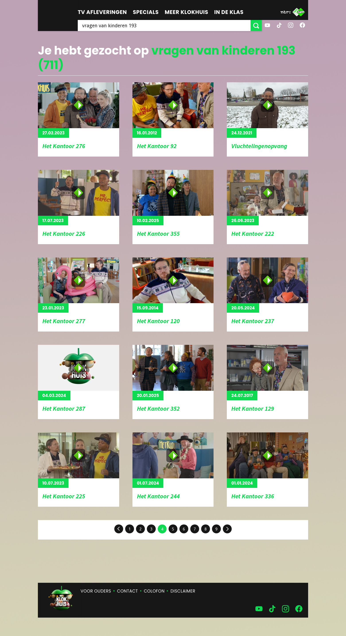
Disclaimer (183, 591)
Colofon (154, 591)
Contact (127, 591)
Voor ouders (96, 591)
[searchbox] (164, 25)
